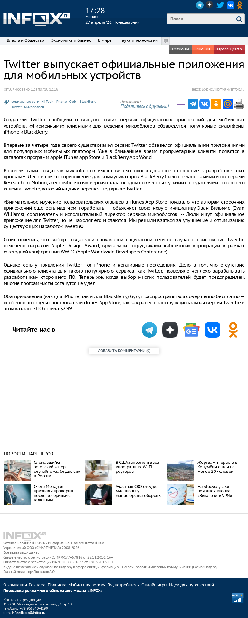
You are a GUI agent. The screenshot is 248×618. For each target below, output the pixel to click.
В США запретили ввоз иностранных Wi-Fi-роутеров (137, 467)
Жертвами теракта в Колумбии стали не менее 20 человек (217, 467)
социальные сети (25, 101)
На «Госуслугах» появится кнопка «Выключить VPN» (214, 491)
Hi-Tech (47, 101)
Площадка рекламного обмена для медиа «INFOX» (53, 590)
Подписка (57, 584)
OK (241, 5)
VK (230, 5)
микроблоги (34, 107)
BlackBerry (88, 101)
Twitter (220, 5)
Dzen (210, 5)
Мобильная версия (86, 584)
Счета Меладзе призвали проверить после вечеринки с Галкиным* (54, 493)
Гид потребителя (123, 584)
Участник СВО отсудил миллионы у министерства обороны (138, 491)
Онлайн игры (154, 584)
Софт (73, 101)
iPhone (61, 101)
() (124, 351)
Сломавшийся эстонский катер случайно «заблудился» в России (57, 469)
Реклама (37, 584)
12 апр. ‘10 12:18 (44, 89)
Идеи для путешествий (191, 584)
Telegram (200, 5)
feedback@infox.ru (29, 612)
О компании (15, 584)
